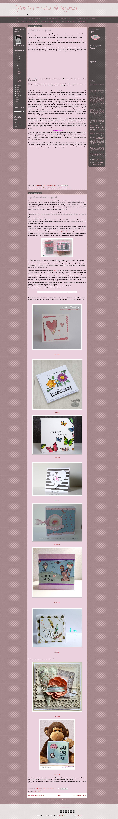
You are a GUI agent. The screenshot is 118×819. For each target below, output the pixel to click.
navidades (92, 146)
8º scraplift (94, 119)
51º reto (100, 110)
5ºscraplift (92, 115)
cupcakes (96, 122)
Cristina (99, 121)
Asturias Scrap (65, 231)
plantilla (92, 147)
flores (98, 137)
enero (18, 95)
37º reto (100, 101)
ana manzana (101, 119)
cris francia (94, 121)
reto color (99, 150)
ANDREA (57, 652)
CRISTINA (57, 457)
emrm (94, 136)
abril (18, 89)
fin (55, 188)
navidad (97, 144)
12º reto (98, 90)
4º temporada (38, 188)
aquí (63, 85)
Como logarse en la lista (47, 21)
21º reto (93, 96)
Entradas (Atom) (61, 800)
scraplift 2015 (94, 155)
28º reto (101, 97)
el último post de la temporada (39, 30)
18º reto (91, 92)
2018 (17, 56)
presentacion (101, 147)
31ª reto (93, 100)
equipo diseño (92, 137)
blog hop (93, 120)
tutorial (97, 162)
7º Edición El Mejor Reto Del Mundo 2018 (32, 19)
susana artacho (100, 157)
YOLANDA (57, 355)
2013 (17, 99)
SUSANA (57, 412)
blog (17, 19)
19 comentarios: (51, 788)
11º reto (94, 90)
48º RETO (96, 107)
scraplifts (98, 156)
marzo (18, 91)
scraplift (94, 154)
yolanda (99, 164)
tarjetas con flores (62, 188)
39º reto (93, 102)
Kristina (91, 141)
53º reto (93, 111)
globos (91, 140)
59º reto (101, 113)
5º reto (95, 114)
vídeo (92, 164)
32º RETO (97, 100)
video (68, 188)
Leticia (95, 141)
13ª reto (101, 90)
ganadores (100, 139)
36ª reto (97, 101)
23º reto (100, 96)
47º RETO (92, 107)
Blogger (80, 815)
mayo (18, 87)
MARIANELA (92, 143)
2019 (17, 54)
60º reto (96, 115)
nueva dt (96, 146)
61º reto (100, 115)
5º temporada (101, 114)
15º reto (96, 91)
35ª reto (93, 101)
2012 (17, 101)
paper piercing (101, 146)
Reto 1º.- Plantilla (18, 122)
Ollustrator (62, 815)
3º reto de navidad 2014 (98, 103)
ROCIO (57, 500)
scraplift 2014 (100, 154)
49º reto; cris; (101, 107)
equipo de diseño (99, 136)
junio (18, 85)
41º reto (98, 104)
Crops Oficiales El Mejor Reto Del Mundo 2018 (86, 19)
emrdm (98, 134)
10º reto (91, 90)
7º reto (101, 118)
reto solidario (38, 791)
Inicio (59, 795)
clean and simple (99, 120)
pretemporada (99, 148)
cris (90, 121)
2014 (17, 97)
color (103, 120)
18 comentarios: (51, 185)
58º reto (97, 113)
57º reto (93, 113)
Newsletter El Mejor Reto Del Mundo (65, 21)
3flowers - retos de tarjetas (45, 9)
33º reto (101, 100)
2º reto (93, 98)
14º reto (93, 91)
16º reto (99, 91)
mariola (97, 143)
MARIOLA (57, 544)
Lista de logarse (82, 21)
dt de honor (51, 188)
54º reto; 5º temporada (94, 112)
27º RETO (97, 97)
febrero (19, 93)
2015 (17, 62)
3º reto (97, 102)
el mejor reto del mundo (97, 127)
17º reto (102, 91)
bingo (91, 120)
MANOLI (57, 716)
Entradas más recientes (36, 795)
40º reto (95, 104)
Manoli (94, 142)
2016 (17, 60)
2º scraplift (100, 99)
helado (94, 140)
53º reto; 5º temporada (99, 111)
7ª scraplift (96, 118)
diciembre (19, 63)
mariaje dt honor (100, 142)
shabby (102, 156)
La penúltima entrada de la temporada (42, 197)
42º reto (102, 104)
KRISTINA (57, 774)
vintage (95, 164)
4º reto (91, 108)
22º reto (97, 96)
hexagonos (97, 140)
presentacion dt (93, 148)
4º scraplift (99, 109)
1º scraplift (100, 95)
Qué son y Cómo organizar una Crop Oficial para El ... (58, 19)
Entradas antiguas (80, 795)
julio (18, 67)
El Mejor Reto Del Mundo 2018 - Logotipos (27, 21)
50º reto (96, 110)
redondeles (97, 149)
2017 (17, 58)
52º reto (45, 188)
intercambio (102, 140)
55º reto (100, 112)
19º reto (94, 92)
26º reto (93, 97)
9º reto (97, 119)
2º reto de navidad (99, 98)
